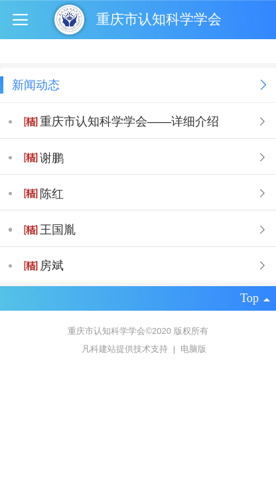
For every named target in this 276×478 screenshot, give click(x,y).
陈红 (52, 193)
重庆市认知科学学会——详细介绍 (129, 121)
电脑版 (193, 349)
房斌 (52, 265)
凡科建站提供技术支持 (120, 349)
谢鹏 (52, 158)
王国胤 (58, 229)
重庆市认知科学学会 (159, 19)
